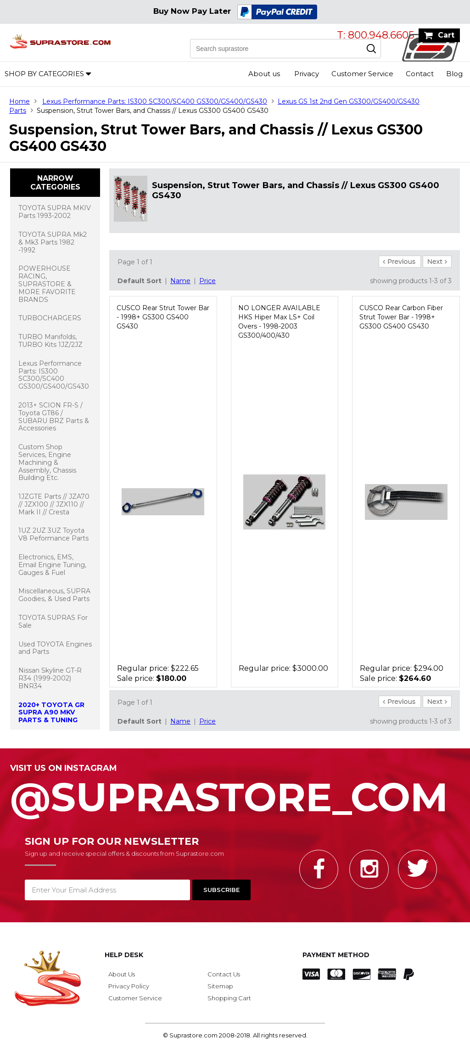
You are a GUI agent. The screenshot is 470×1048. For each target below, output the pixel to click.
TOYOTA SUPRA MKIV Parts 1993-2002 (54, 212)
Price (207, 281)
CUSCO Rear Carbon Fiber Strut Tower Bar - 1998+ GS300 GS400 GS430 (401, 317)
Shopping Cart (229, 998)
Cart (446, 35)
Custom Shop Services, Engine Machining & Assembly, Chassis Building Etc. (47, 462)
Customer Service (362, 73)
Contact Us (223, 974)
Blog (454, 73)
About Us (121, 974)
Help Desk (124, 955)
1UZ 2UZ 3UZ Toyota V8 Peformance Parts (53, 534)
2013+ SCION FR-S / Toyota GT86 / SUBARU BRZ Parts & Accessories (53, 416)
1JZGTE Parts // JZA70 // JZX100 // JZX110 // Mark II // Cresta (54, 504)
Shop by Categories (44, 73)
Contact (420, 73)
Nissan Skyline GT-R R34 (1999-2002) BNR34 (50, 678)
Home (19, 101)
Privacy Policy (128, 986)
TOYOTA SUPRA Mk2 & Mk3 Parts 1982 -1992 (52, 242)
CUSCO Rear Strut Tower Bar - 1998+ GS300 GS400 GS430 (163, 317)
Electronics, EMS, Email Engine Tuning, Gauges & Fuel (52, 565)
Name (180, 281)
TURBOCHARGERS (49, 318)
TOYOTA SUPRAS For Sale (53, 621)
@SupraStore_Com (235, 792)
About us (264, 73)
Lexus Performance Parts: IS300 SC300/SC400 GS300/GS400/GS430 (154, 101)
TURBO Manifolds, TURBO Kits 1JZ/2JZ (50, 341)
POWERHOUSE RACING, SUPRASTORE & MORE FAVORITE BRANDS (47, 283)
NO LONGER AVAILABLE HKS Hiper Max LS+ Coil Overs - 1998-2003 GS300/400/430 (279, 322)
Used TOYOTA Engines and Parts (55, 648)
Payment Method (335, 955)
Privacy (306, 73)
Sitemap (220, 986)
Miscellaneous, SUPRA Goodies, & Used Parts (54, 595)
